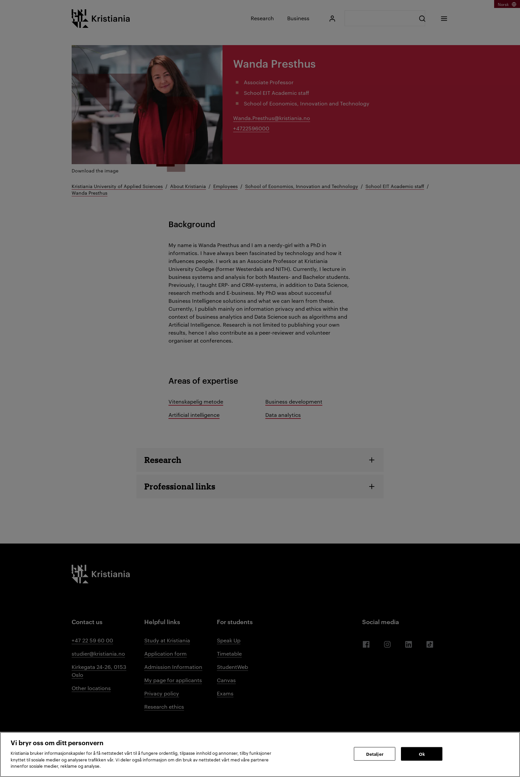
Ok (422, 753)
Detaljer (374, 753)
